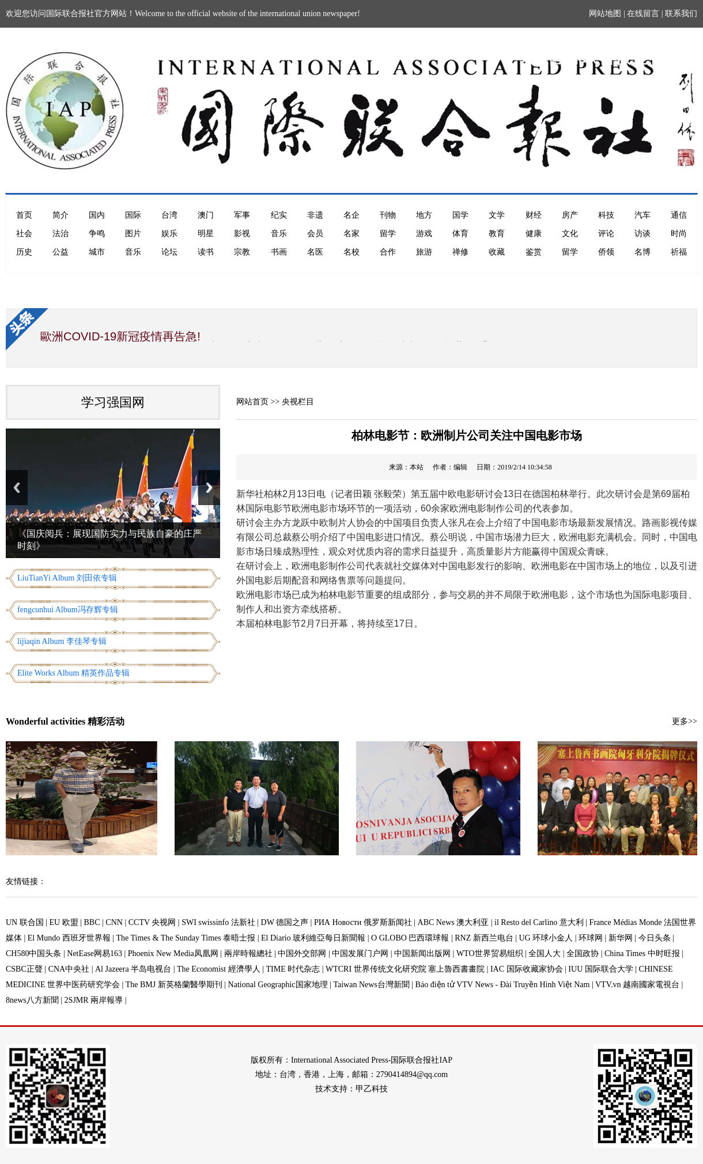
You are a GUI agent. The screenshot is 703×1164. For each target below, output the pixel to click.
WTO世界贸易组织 (489, 953)
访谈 (642, 233)
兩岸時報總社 (248, 953)
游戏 (424, 233)
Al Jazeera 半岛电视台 (133, 969)
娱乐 (169, 233)
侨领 (606, 252)
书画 (279, 252)
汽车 (642, 215)
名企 (351, 215)
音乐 (279, 233)
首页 (24, 215)
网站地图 (605, 13)
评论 (606, 233)
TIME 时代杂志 (293, 969)
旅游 (424, 252)
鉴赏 (534, 252)
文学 (497, 215)
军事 (242, 215)
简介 (60, 215)
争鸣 (97, 233)
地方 (424, 215)
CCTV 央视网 (152, 922)
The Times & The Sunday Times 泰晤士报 (186, 938)
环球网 (591, 938)
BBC (92, 922)
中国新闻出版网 (422, 953)
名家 (351, 233)
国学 (460, 215)
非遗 (315, 215)
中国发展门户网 (360, 953)
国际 (133, 215)
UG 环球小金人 (546, 938)
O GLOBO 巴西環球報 (410, 938)
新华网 (620, 938)
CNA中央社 (69, 969)
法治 (60, 233)
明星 (206, 233)
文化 (570, 233)
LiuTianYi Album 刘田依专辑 (67, 578)
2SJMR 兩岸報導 (94, 1000)
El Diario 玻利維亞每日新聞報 (313, 938)
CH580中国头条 (33, 953)
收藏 (497, 252)
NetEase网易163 (94, 953)
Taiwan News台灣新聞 (371, 984)
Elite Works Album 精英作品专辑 (73, 673)
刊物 (388, 215)
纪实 (279, 215)
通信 (679, 215)
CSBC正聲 (24, 969)
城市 (97, 252)
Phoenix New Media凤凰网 (173, 953)
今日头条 (654, 938)
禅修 (460, 252)
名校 (351, 252)
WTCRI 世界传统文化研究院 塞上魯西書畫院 (405, 969)
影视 (242, 233)
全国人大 (544, 953)
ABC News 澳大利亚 (453, 922)
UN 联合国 (25, 922)
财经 (534, 215)
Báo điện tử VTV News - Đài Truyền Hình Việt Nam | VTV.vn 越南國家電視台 (547, 984)
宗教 (242, 252)
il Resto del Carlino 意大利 (539, 922)
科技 (606, 215)
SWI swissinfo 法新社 (218, 922)
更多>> (684, 721)
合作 (388, 252)
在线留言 (643, 13)
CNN (114, 922)
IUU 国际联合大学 (600, 969)
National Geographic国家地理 (278, 984)
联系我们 (681, 13)
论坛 (169, 252)
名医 (315, 252)
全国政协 (582, 953)
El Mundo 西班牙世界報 (69, 938)
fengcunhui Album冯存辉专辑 (67, 609)
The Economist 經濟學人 (218, 969)
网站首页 (252, 401)
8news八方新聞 (32, 1000)
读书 (206, 252)
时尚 (679, 233)
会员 (315, 233)
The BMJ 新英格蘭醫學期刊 (174, 984)
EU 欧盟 (64, 922)
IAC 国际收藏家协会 (526, 969)
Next (209, 487)
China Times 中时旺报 (642, 953)
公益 (60, 252)
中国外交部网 (302, 953)
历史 (24, 252)
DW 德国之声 (285, 922)
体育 (460, 233)
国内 (97, 215)
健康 (534, 233)
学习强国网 (113, 402)
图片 (133, 233)
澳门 (206, 215)
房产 (570, 215)
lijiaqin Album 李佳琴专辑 (62, 641)
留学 (388, 233)
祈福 (679, 252)
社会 (24, 233)
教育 (497, 233)
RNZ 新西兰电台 (484, 938)
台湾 (169, 215)
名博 (642, 252)
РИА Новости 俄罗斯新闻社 (363, 922)
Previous (17, 487)
